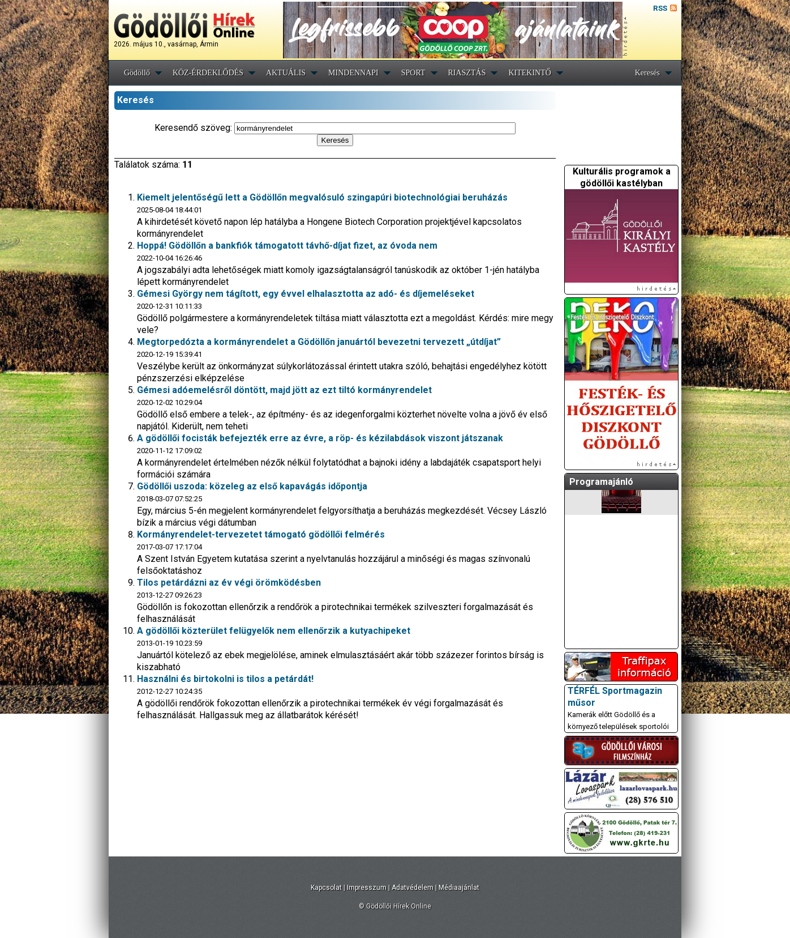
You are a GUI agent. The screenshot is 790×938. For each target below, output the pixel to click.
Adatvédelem (412, 888)
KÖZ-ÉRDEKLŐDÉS (208, 73)
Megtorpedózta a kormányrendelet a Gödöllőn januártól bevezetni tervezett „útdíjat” (319, 341)
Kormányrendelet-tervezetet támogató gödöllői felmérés (261, 534)
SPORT (413, 73)
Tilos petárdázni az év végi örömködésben (229, 582)
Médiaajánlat (459, 888)
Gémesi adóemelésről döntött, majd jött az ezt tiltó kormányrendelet (284, 390)
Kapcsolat (326, 888)
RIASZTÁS (467, 73)
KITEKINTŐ (529, 73)
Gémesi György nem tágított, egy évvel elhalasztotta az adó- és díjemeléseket (305, 293)
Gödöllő (137, 73)
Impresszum (367, 888)
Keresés (647, 73)
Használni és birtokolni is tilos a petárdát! (225, 678)
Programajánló (601, 481)
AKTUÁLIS (286, 73)
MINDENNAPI (353, 73)
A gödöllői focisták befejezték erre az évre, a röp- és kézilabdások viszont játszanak (320, 438)
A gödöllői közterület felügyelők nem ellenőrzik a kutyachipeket (273, 630)
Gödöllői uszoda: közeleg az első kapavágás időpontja (252, 486)
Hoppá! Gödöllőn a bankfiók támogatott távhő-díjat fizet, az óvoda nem (287, 245)
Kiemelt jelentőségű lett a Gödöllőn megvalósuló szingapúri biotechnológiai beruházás (322, 197)
